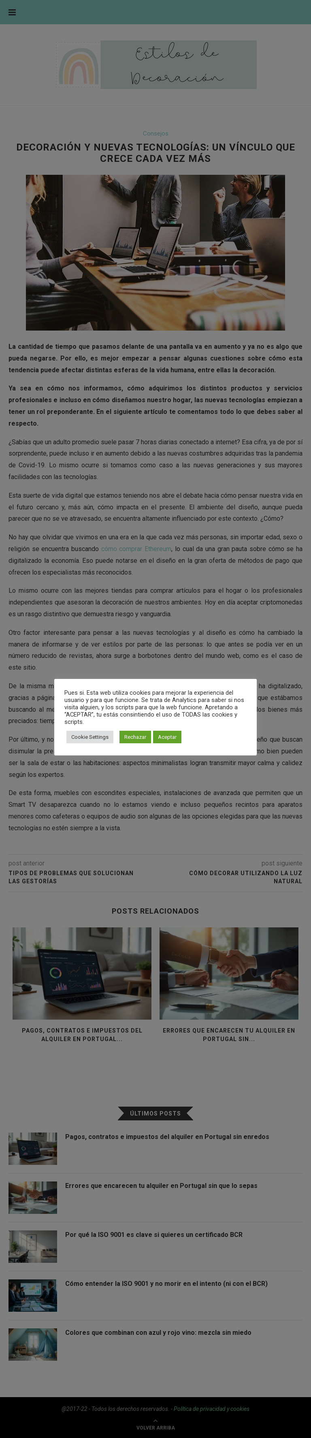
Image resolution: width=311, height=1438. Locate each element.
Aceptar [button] (167, 737)
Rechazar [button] (135, 737)
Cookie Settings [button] (90, 737)
